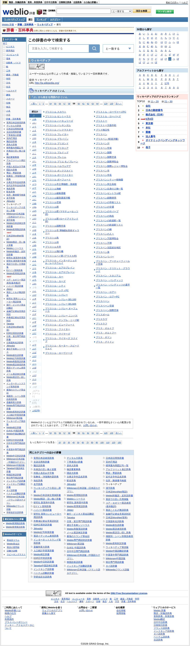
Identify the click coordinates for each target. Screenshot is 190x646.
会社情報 (121, 610)
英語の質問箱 (13, 547)
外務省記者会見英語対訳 (46, 521)
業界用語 (10, 50)
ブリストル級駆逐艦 (55, 193)
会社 (148, 105)
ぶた (34, 176)
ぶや (34, 253)
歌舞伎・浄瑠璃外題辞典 (46, 476)
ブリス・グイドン (105, 342)
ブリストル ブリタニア (57, 148)
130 (111, 103)
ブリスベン (101, 134)
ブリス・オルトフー (106, 332)
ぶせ (34, 169)
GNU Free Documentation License (128, 593)
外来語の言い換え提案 (45, 469)
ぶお (34, 134)
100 (102, 442)
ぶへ (34, 226)
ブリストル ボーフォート (58, 179)
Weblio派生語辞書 (115, 525)
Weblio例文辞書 (41, 554)
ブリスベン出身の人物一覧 (109, 188)
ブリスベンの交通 (105, 207)
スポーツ (10, 99)
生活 (8, 87)
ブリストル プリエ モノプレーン (61, 161)
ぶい (34, 123)
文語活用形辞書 (41, 462)
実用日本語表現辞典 (44, 458)
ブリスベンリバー (105, 256)
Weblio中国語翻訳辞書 (117, 551)
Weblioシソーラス (76, 499)
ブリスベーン (102, 301)
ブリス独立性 (102, 130)
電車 (8, 58)
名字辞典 (38, 484)
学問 (8, 79)
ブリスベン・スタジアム (108, 275)
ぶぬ (34, 203)
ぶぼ (34, 368)
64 (97, 103)
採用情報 (121, 613)
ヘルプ (184, 2)
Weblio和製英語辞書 (77, 529)
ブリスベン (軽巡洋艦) (107, 139)
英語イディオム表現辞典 (46, 536)
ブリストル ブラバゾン (57, 139)
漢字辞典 (110, 488)
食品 (8, 107)
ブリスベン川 (102, 143)
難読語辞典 (39, 465)
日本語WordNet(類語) (117, 491)
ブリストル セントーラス (58, 116)
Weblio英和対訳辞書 (116, 543)
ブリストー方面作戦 (106, 125)
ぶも (34, 249)
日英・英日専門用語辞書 (79, 521)
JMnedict (38, 528)
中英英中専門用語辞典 (117, 554)
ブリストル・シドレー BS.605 (60, 304)
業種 (148, 132)
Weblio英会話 (13, 544)
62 (88, 103)
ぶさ (34, 157)
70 (87, 442)
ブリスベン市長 (104, 175)
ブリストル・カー (54, 276)
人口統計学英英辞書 (44, 550)
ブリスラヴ (101, 319)
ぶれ (34, 276)
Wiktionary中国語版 (115, 558)
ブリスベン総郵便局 (106, 197)
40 (73, 442)
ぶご (34, 310)
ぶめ (34, 245)
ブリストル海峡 (53, 188)
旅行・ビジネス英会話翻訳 (80, 514)
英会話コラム (13, 540)
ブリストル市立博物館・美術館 (61, 184)
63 (93, 103)
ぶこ (34, 153)
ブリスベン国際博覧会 (107, 161)
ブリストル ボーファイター (59, 175)
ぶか (34, 138)
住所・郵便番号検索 (116, 480)
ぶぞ (34, 329)
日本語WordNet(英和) (117, 517)
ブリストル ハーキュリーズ (59, 121)
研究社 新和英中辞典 (77, 502)
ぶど (34, 349)
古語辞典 (77, 2)
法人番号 (150, 136)
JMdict (70, 510)
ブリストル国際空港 (55, 226)
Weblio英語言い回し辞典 (118, 532)
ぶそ (34, 172)
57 (64, 103)
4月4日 (149, 119)
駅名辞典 (71, 480)
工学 (8, 71)
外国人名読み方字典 (44, 473)
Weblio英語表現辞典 (116, 529)
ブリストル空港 (53, 202)
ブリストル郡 (52, 207)
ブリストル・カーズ (55, 281)
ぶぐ (34, 303)
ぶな (34, 196)
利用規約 (9, 619)
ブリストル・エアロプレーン (60, 272)
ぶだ (34, 333)
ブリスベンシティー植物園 (109, 179)
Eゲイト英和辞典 (42, 506)
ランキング (41, 19)
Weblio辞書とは (13, 610)
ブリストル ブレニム (55, 157)
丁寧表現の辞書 (75, 462)
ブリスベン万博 (104, 243)
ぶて (34, 188)
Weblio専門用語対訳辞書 (79, 540)
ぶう (34, 127)
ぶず (34, 322)
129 (105, 103)
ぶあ (34, 119)
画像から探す (49, 613)
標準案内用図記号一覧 (117, 465)
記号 (167, 83)
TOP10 (141, 101)
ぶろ (34, 280)
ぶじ (34, 318)
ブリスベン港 (102, 252)
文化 (8, 83)
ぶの (34, 211)
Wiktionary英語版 (75, 543)
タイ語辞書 (111, 566)
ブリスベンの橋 (104, 229)
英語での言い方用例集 (117, 499)
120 (113, 442)
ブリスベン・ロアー (106, 292)
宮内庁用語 (111, 462)
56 (60, 103)
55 (55, 103)
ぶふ (34, 222)
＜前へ (34, 103)
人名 (8, 111)
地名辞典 (38, 480)
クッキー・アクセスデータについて (19, 626)
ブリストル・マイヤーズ (57, 334)
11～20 (154, 101)
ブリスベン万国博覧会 (107, 238)
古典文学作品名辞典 (77, 476)
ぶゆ (34, 257)
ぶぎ (34, 299)
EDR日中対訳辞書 (43, 558)
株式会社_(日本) (154, 114)
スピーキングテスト (16, 554)
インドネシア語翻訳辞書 (79, 566)
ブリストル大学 (53, 247)
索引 (30, 19)
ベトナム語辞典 (162, 637)
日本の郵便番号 (154, 110)
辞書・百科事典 (25, 24)
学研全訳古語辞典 (43, 576)
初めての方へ (172, 2)
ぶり (34, 268)
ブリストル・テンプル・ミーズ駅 (62, 320)
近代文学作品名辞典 (116, 476)
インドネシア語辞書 (44, 569)
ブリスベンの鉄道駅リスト (109, 225)
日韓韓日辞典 (65, 2)
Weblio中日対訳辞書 (44, 561)
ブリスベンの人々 (105, 234)
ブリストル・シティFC (57, 290)
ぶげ (34, 306)
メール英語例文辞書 (77, 532)
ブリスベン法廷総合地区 (108, 247)
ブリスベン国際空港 (106, 157)
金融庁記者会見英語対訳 (118, 514)
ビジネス (10, 46)
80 (92, 442)
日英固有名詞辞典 (115, 521)
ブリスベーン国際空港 (107, 310)
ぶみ (34, 238)
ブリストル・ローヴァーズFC (111, 112)
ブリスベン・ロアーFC (107, 296)
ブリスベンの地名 (105, 216)
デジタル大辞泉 (75, 458)
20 (64, 442)
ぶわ (34, 284)
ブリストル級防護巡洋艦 (57, 197)
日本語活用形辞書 (115, 458)
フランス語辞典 (162, 628)
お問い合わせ (90, 425)
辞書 (5, 2)
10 (59, 442)
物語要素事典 (73, 469)
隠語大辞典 (72, 473)
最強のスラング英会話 (78, 536)
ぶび (34, 356)
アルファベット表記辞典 (118, 469)
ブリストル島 (52, 237)
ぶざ (34, 314)
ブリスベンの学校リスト (108, 202)
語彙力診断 (12, 551)
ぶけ (34, 150)
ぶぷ (34, 379)
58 (69, 103)
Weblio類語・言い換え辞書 (47, 499)
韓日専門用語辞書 (115, 562)
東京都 (149, 123)
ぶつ (34, 184)
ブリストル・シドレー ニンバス (61, 315)
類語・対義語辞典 (17, 2)
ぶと (34, 192)
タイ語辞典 (159, 634)
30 (69, 442)
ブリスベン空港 (104, 148)
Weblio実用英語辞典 (77, 506)
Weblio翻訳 (159, 619)
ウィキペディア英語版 (117, 547)
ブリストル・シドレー (56, 295)
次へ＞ (119, 103)
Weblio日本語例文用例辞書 (47, 495)
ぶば (34, 352)
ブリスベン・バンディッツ (109, 280)
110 (107, 442)
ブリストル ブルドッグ (57, 152)
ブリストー (101, 121)
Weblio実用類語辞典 (77, 495)
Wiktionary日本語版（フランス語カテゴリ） (15, 499)
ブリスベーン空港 (105, 305)
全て (5, 43)
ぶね (34, 207)
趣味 (8, 95)
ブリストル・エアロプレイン (60, 267)
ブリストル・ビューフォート (60, 324)
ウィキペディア (45, 24)
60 (79, 103)
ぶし (34, 161)
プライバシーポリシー (16, 622)
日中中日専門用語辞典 (78, 551)
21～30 (168, 101)
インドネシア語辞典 (164, 631)
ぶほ (34, 230)
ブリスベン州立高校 (106, 184)
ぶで (34, 345)
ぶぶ (34, 360)
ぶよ (34, 261)
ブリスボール (102, 314)
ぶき (34, 142)
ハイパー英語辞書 (43, 510)
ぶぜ (34, 326)
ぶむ (34, 241)
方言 (8, 115)
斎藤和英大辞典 (41, 547)
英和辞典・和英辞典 (164, 616)
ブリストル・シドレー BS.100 (60, 299)
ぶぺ (34, 383)
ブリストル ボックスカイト (59, 170)
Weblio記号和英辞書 (44, 532)
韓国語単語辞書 (75, 562)
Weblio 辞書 (8, 24)
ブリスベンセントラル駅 (108, 193)
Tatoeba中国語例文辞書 (46, 565)
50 (78, 442)
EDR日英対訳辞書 (43, 524)
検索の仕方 (10, 613)
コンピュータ (12, 54)
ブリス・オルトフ (105, 328)
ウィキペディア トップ (14, 19)
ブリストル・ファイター (57, 329)
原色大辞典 (72, 465)
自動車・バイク (13, 62)
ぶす (34, 165)
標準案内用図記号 (14, 148)
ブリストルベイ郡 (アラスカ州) (61, 256)
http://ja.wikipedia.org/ (47, 83)
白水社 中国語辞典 (76, 547)
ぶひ (34, 218)
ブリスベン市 (102, 170)
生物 (8, 103)
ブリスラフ (101, 323)
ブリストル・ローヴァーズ (58, 353)
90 (97, 442)
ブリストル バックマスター (59, 130)
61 (83, 103)
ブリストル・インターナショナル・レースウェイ (61, 262)
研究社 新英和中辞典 (44, 502)
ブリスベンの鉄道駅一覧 (108, 220)
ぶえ (34, 130)
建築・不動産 (12, 75)
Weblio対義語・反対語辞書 (119, 495)
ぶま (34, 234)
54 (50, 103)
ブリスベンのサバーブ (107, 211)
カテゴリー (55, 19)
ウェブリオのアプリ (52, 610)
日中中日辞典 (50, 2)
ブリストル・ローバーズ (108, 116)
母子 (148, 147)
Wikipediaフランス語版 (117, 569)
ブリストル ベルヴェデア (58, 166)
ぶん (34, 291)
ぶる (34, 272)
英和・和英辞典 (35, 2)
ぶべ (34, 364)
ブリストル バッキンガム (58, 125)
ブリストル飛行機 (54, 251)
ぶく (34, 146)
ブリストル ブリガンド (57, 143)
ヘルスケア (11, 91)
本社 (148, 127)
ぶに (34, 199)
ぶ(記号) (36, 410)
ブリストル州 (52, 242)
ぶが (34, 295)
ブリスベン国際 (104, 152)
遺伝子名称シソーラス (78, 525)
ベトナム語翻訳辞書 (44, 573)
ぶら (34, 264)
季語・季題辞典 (114, 473)
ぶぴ (34, 375)
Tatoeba (71, 517)
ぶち (34, 180)
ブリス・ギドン (104, 337)
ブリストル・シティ (55, 285)
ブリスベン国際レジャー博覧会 (112, 166)
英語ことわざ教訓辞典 (117, 510)
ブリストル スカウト (55, 112)
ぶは (34, 215)
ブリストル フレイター (57, 134)
